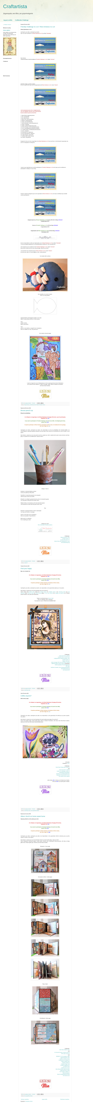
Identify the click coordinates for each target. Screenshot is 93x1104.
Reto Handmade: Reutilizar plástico (45, 524)
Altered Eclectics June (65, 537)
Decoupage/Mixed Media (35, 810)
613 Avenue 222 (66, 670)
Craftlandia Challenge (21, 20)
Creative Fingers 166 (65, 1064)
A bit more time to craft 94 (64, 655)
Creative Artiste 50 (66, 1062)
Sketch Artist (32, 591)
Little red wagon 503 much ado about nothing (60, 662)
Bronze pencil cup (27, 410)
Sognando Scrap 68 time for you (63, 774)
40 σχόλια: (33, 403)
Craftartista (15, 6)
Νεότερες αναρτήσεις (25, 1099)
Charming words (62, 591)
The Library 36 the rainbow (64, 776)
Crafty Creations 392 (65, 1061)
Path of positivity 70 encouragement (62, 664)
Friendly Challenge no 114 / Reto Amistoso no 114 (38, 27)
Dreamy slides (31, 593)
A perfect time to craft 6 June (64, 657)
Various (44, 404)
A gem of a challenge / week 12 (63, 771)
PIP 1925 (68, 666)
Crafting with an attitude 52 (64, 1060)
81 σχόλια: (33, 1094)
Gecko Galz (50, 598)
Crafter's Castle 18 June (65, 1058)
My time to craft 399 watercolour (63, 773)
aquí (49, 426)
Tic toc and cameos (49, 593)
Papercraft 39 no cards (65, 1070)
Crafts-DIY (26, 562)
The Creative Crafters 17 (65, 1071)
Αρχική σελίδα (7, 20)
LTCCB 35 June (66, 1066)
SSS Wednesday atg (65, 542)
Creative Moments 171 (65, 539)
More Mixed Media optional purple (63, 1069)
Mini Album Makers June (65, 1049)
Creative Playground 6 (65, 1065)
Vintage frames (43, 591)
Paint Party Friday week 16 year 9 (63, 767)
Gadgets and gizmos (59, 593)
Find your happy (26, 568)
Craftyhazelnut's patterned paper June (62, 658)
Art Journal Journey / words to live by (62, 1052)
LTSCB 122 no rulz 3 (65, 1067)
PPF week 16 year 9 (65, 1053)
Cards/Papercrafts (33, 404)
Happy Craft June (66, 661)
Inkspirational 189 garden (64, 772)
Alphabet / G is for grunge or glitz (63, 1056)
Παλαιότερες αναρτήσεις (64, 1099)
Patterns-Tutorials (39, 404)
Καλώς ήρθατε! (6, 30)
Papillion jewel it (52, 591)
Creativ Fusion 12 (66, 538)
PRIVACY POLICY (7, 24)
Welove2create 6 (66, 1073)
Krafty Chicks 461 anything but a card (62, 541)
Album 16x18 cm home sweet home (33, 816)
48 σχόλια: (33, 688)
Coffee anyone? (26, 696)
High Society (38, 593)
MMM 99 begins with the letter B (58, 663)
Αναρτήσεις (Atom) (29, 1101)
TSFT (68, 763)
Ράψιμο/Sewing (26, 404)
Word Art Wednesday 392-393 (63, 1074)
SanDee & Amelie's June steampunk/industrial (60, 667)
